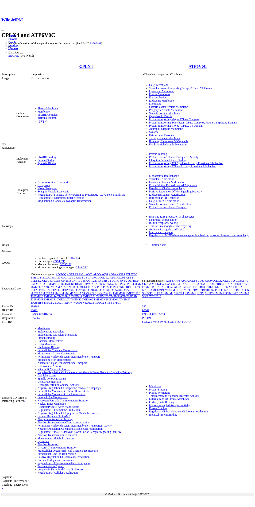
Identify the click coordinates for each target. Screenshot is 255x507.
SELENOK (54, 290)
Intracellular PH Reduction (164, 197)
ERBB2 (219, 283)
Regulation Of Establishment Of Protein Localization (178, 411)
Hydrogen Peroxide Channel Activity (58, 384)
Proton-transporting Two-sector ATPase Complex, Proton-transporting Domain (193, 122)
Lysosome (43, 441)
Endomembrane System (50, 466)
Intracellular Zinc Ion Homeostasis (56, 453)
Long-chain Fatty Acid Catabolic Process (60, 469)
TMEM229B (129, 296)
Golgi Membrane (158, 84)
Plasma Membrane (47, 108)
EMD (33, 283)
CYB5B (102, 280)
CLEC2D (147, 283)
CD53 (193, 280)
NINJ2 (64, 286)
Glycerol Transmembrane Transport (57, 447)
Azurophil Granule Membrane (166, 128)
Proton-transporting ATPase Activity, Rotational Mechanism (182, 166)
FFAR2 (159, 286)
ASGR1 (120, 274)
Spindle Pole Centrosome (51, 378)
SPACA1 (179, 293)
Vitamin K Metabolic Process (53, 369)
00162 (145, 310)
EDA (202, 283)
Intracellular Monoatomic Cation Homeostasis (63, 391)
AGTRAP (72, 274)
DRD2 (195, 283)
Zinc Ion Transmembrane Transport (57, 435)
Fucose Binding (158, 408)
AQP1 (104, 274)
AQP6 (169, 280)
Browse (12, 38)
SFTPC (65, 290)
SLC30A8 (88, 290)
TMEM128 (36, 296)
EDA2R (210, 283)
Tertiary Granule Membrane (164, 138)
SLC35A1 (100, 290)
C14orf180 (54, 277)
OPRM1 (195, 290)
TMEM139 (220, 293)
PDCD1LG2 (207, 290)
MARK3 (147, 290)
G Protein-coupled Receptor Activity (169, 405)
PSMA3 (225, 290)
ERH (238, 283)
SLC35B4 (124, 290)
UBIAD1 (57, 302)
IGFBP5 (100, 283)
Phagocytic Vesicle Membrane (166, 110)
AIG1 (81, 274)
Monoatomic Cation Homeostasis (56, 353)
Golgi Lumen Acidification (164, 200)
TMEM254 (50, 299)
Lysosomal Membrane (161, 91)
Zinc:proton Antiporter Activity (54, 419)
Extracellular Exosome (162, 135)
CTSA (84, 280)
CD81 (113, 277)
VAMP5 (77, 302)
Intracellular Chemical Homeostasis (57, 350)
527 (144, 306)
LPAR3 (130, 283)
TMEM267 (63, 299)
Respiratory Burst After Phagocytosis (58, 406)
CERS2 (218, 280)
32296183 (95, 43)
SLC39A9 (48, 293)
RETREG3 (237, 290)
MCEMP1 (158, 290)
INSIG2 (109, 283)
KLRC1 (219, 286)
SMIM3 (168, 293)
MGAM (55, 286)
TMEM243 (36, 299)
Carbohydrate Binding (161, 402)
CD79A (209, 280)
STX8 (92, 293)
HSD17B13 (198, 286)
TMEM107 (119, 293)
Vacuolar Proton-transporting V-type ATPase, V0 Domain (181, 88)
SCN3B (248, 290)
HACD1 (69, 283)
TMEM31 (233, 293)
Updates (13, 48)
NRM (72, 286)
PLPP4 (114, 286)
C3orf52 (78, 277)
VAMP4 (67, 302)
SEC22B (42, 290)
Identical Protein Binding (163, 414)
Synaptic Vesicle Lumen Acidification (170, 204)
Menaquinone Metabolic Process (55, 438)
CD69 (201, 280)
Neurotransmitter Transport (52, 182)
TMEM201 (89, 296)
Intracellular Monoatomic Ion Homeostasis (61, 394)
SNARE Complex (47, 114)
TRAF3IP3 (36, 302)
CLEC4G (47, 280)
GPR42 (187, 286)
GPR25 (178, 286)
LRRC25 (238, 286)
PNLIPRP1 (124, 286)
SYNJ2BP (102, 293)
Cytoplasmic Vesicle (160, 116)
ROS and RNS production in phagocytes (171, 216)
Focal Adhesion (158, 97)
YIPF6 (108, 302)
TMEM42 (75, 299)
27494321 (58, 261)
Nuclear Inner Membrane (51, 403)
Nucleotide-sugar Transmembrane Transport (62, 362)
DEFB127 (133, 280)
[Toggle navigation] (2, 30)
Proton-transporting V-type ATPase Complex (174, 119)
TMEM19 (76, 296)
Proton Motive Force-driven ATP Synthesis (173, 185)
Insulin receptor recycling (163, 222)
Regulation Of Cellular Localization (57, 472)
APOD (97, 274)
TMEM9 (244, 293)
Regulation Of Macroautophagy (167, 188)
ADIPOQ (61, 274)
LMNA (229, 286)
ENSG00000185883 (153, 314)
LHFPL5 (120, 283)
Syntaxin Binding (47, 163)
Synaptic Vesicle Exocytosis (53, 191)
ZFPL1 (117, 302)
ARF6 (176, 280)
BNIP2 (44, 277)
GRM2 (60, 283)
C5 (85, 277)
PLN (99, 286)
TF (110, 293)
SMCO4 (59, 293)
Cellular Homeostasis (49, 381)
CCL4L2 (104, 277)
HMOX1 (90, 283)
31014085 (73, 258)
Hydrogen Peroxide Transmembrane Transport (63, 400)
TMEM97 (124, 299)
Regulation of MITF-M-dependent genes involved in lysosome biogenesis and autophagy (199, 235)
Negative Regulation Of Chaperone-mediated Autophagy (69, 387)
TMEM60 (87, 299)
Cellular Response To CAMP (53, 416)
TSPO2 (48, 302)
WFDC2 (99, 302)
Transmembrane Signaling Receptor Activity (174, 395)
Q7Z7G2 (35, 317)
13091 (33, 310)
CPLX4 (86, 66)
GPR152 (168, 286)
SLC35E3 (147, 293)
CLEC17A (242, 280)
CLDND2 (35, 280)
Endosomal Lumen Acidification (167, 194)
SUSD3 (209, 293)
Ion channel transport (161, 232)
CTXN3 (92, 280)
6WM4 (172, 321)
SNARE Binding (46, 157)
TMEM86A (112, 299)
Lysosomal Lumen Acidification (167, 182)
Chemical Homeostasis (50, 340)
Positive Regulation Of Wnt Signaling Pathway (175, 191)
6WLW (146, 321)
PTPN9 (136, 286)
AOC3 (89, 274)
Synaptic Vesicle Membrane (164, 113)
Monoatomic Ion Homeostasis (54, 359)
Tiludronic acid (157, 244)
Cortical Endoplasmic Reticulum (55, 460)
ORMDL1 (81, 286)
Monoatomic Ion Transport (164, 175)
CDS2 (129, 277)
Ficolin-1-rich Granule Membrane (168, 144)
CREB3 (175, 283)
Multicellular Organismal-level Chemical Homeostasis (67, 450)
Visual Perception (47, 188)
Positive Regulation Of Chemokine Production (63, 456)
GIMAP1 (51, 283)
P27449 (146, 317)
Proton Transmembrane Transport (168, 207)
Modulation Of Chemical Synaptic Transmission (64, 200)
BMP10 (34, 277)
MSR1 (176, 290)
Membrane (43, 111)
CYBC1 (112, 280)
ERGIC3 (230, 283)
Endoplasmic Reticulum (50, 331)
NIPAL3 (185, 290)
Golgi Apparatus (46, 375)
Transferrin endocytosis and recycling (170, 226)
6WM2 (155, 321)
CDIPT (121, 277)
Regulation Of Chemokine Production (58, 409)
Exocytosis (43, 185)
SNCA (77, 293)
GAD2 (41, 283)
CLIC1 (157, 283)
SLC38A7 (36, 293)
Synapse (42, 120)
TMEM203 (102, 296)
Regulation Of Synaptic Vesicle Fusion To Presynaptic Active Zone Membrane (81, 194)
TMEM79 (99, 299)
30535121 (65, 264)
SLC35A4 (112, 290)
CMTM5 (66, 280)
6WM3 (163, 321)
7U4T (180, 321)
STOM (200, 293)
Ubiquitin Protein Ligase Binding (167, 160)
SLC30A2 (76, 290)
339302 (34, 306)
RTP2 (33, 290)
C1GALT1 (67, 277)
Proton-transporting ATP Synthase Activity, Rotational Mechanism (186, 163)
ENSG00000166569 (41, 314)
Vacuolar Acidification (161, 178)
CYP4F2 (122, 280)
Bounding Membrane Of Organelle (168, 141)
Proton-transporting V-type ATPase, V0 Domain (176, 125)
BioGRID (13, 55)
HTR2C (209, 286)
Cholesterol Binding (48, 347)
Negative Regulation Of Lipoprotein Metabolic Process (68, 413)
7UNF (187, 321)
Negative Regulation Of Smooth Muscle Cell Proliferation (69, 428)
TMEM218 (115, 296)
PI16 (217, 290)
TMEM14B (64, 296)
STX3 (85, 293)
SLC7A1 (159, 293)
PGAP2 (92, 286)
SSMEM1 (190, 293)
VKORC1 (88, 302)
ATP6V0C (197, 66)
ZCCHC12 (155, 296)
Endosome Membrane (161, 100)
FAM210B (148, 286)
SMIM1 (69, 293)
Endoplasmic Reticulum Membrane (57, 334)
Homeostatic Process (49, 366)
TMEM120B (133, 293)
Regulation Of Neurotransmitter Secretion (60, 197)
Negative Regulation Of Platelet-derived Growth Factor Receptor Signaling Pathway (84, 372)
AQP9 (112, 274)
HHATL (79, 283)
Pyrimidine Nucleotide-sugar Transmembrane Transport (68, 356)
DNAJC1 (185, 283)
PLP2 (106, 286)
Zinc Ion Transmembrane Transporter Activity (63, 422)
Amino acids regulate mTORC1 (167, 229)
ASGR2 (185, 280)
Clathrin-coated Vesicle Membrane (168, 106)
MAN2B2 (44, 286)
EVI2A (245, 283)
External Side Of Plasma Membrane (169, 398)
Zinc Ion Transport (47, 444)
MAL (137, 283)
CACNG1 (93, 277)
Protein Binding (46, 160)
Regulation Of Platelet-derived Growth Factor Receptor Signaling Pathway (79, 431)
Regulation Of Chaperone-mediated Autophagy (63, 463)
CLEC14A (229, 280)
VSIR (145, 296)
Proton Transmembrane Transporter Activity (173, 157)
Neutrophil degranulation (163, 219)
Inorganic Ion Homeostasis (52, 397)
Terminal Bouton (46, 117)
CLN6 (56, 280)
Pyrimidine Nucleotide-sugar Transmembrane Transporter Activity (74, 425)
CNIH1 (76, 280)
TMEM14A (50, 296)
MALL (34, 286)
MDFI (168, 290)
